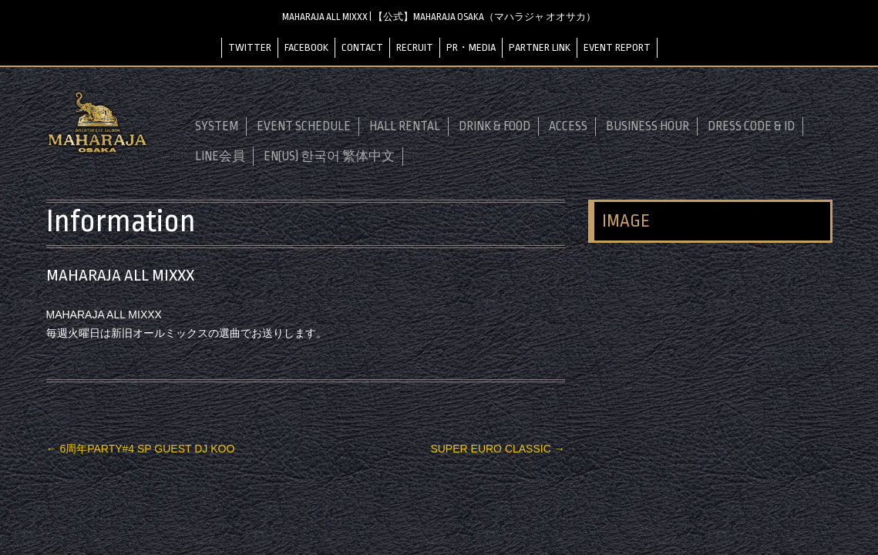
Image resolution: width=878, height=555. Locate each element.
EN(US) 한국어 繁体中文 (329, 156)
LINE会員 (220, 156)
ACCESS (568, 126)
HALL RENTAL (404, 126)
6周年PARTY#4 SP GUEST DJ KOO (140, 448)
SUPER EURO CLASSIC (497, 448)
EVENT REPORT (617, 47)
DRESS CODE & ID (751, 126)
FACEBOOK (306, 47)
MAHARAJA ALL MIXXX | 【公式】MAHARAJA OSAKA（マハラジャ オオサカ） (439, 17)
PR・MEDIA (471, 47)
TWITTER (249, 47)
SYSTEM (216, 126)
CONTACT (362, 47)
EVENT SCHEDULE (304, 126)
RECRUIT (414, 47)
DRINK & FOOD (494, 126)
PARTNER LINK (539, 47)
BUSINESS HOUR (647, 126)
